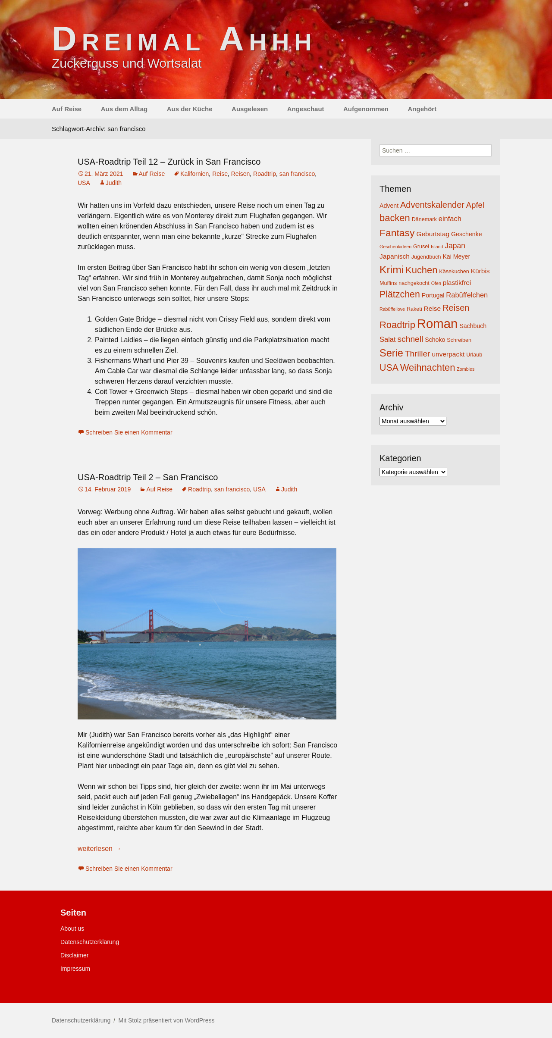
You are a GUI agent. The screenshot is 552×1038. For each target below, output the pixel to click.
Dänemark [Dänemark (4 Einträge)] (424, 219)
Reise (220, 173)
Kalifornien (194, 173)
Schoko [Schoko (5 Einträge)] (435, 339)
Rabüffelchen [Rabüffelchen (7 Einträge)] (467, 295)
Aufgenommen (366, 109)
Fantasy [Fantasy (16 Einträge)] (397, 232)
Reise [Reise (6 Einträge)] (432, 308)
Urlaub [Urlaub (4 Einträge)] (474, 355)
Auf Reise (67, 109)
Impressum (75, 968)
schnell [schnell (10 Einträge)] (410, 339)
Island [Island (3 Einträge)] (437, 246)
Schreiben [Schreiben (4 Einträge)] (459, 340)
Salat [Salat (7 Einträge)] (388, 339)
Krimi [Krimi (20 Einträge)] (392, 269)
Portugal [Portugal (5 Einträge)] (433, 295)
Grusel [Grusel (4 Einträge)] (421, 247)
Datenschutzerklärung (89, 941)
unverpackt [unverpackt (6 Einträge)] (448, 354)
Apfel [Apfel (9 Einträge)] (475, 204)
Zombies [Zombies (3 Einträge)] (465, 369)
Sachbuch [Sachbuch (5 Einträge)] (472, 325)
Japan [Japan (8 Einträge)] (455, 245)
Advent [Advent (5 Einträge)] (389, 205)
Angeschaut (305, 109)
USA (84, 182)
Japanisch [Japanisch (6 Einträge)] (395, 256)
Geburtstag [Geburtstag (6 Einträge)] (432, 234)
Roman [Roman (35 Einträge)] (437, 323)
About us (72, 928)
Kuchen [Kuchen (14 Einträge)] (421, 270)
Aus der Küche (190, 109)
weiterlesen (99, 848)
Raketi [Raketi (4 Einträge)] (414, 309)
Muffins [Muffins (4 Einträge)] (388, 283)
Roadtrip (264, 173)
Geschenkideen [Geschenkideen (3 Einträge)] (395, 246)
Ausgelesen (250, 109)
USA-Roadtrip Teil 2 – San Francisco (148, 477)
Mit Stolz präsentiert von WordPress (166, 1020)
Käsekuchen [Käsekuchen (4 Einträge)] (454, 272)
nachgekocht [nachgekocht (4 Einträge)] (414, 283)
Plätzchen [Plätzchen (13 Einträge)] (400, 294)
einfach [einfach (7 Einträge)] (450, 218)
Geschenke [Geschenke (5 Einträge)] (466, 234)
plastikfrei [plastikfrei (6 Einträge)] (457, 282)
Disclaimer (74, 955)
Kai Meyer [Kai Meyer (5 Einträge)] (456, 256)
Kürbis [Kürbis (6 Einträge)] (480, 271)
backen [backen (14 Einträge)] (395, 218)
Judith (114, 182)
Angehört (422, 109)
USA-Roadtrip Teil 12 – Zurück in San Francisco (169, 161)
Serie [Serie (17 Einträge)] (391, 353)
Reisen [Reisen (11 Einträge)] (455, 308)
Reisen (240, 173)
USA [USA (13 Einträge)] (389, 368)
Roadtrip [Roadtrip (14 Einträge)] (397, 324)
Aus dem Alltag (124, 109)
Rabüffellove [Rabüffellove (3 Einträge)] (392, 309)
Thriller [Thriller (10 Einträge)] (417, 353)
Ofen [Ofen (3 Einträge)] (436, 283)
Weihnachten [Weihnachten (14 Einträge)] (427, 367)
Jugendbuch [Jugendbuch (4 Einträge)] (426, 257)
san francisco (297, 173)
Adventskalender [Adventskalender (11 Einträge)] (432, 204)
